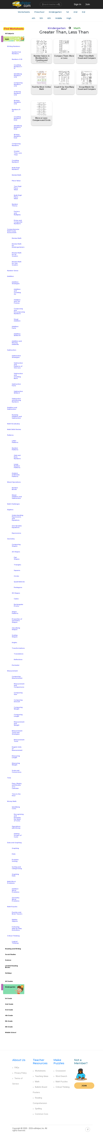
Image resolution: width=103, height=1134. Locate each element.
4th (33, 18)
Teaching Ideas (40, 1076)
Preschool (39, 12)
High (69, 18)
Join (84, 1085)
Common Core (40, 1114)
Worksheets (24, 12)
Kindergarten (55, 12)
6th (49, 18)
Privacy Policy (19, 1073)
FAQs (15, 1067)
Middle (58, 18)
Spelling (37, 1108)
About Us (18, 1060)
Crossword (59, 1071)
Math (36, 1081)
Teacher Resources (40, 1061)
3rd (83, 12)
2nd (75, 12)
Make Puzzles (59, 1061)
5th (41, 18)
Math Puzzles (61, 1081)
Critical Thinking (61, 1087)
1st (67, 12)
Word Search (60, 1076)
